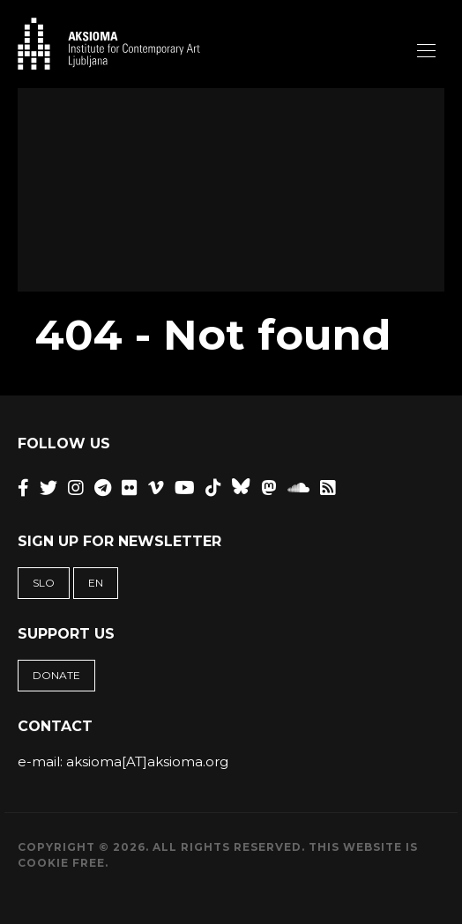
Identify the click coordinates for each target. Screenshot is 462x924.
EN (95, 582)
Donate (56, 675)
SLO (44, 582)
